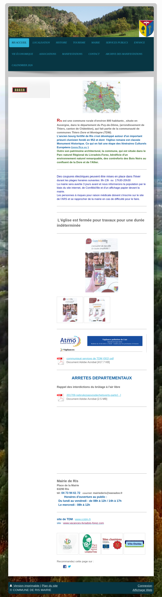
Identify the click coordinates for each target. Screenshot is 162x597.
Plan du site (50, 585)
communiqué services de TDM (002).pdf (90, 358)
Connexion (145, 585)
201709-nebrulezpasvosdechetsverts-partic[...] (93, 395)
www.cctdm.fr (83, 519)
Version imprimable (25, 585)
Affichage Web (142, 590)
